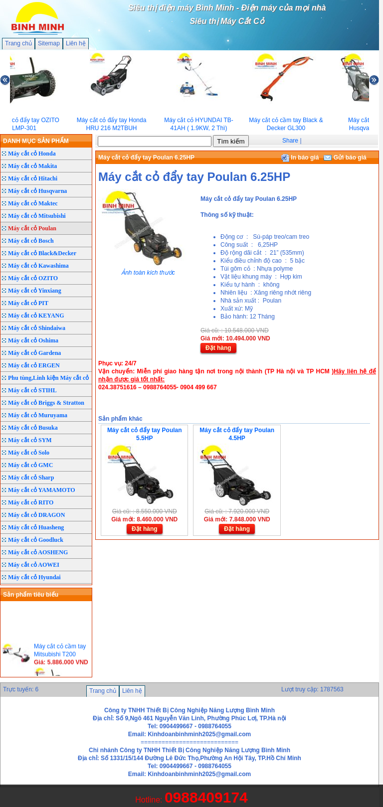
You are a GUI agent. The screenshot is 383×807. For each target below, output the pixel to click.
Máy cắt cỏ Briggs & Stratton (46, 402)
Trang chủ (18, 43)
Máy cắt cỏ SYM (30, 440)
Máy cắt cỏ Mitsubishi (37, 215)
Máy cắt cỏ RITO (30, 502)
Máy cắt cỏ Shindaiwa (36, 327)
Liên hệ (76, 43)
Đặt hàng (218, 347)
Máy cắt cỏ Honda (32, 153)
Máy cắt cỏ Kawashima (38, 265)
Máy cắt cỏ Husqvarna (37, 190)
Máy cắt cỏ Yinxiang (34, 290)
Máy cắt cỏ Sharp (31, 477)
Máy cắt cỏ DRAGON (36, 514)
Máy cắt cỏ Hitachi (32, 178)
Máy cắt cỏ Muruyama (37, 415)
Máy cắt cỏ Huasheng (36, 527)
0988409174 (206, 797)
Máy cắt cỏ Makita (32, 165)
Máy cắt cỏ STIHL (32, 390)
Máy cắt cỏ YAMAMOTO (41, 489)
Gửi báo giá (345, 157)
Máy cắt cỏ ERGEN (34, 365)
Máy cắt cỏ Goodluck (35, 539)
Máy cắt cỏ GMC (30, 465)
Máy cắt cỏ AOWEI (33, 564)
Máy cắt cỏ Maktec (33, 203)
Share (290, 140)
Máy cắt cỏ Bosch (31, 240)
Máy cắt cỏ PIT (28, 303)
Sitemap (49, 43)
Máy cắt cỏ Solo (28, 452)
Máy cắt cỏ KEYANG (36, 315)
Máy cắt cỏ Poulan (32, 228)
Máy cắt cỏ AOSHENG (38, 552)
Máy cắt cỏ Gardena (34, 352)
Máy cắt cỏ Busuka (33, 427)
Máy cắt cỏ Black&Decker (42, 253)
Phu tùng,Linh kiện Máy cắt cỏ (48, 377)
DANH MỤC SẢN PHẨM (36, 141)
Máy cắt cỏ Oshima (33, 340)
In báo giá (300, 157)
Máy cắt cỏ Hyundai (34, 577)
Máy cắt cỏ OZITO (33, 278)
